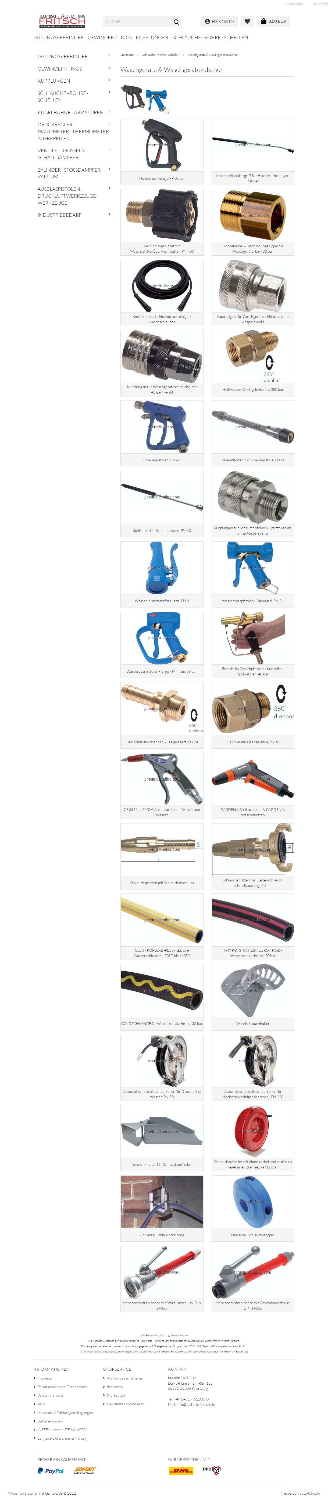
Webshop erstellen (23, 1504)
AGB (41, 1414)
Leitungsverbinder (59, 37)
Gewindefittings (110, 37)
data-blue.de (310, 1504)
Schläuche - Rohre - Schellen (210, 37)
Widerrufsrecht (50, 1406)
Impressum (46, 1389)
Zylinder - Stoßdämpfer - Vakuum (70, 173)
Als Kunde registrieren (125, 1389)
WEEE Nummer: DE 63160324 (63, 1440)
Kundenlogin (293, 4)
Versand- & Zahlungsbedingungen (65, 1423)
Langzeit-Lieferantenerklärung (62, 1449)
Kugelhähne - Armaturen (71, 112)
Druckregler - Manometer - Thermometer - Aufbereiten (74, 131)
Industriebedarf (59, 215)
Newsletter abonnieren (126, 1414)
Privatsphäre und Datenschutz (62, 1397)
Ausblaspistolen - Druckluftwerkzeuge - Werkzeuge (68, 195)
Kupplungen (152, 37)
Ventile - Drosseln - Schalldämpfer (62, 154)
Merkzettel (116, 1406)
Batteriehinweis (50, 1431)
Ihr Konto (115, 1397)
